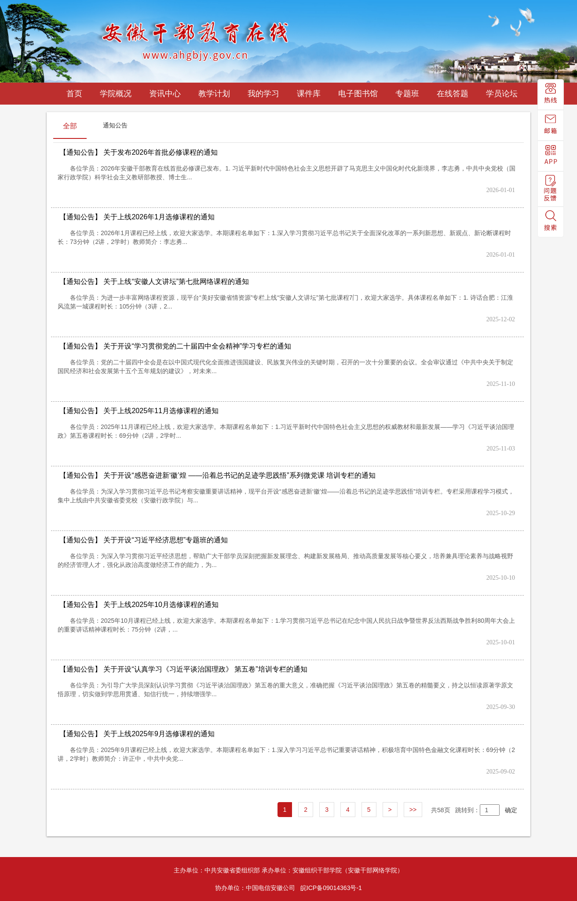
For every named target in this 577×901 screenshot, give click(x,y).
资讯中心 (165, 93)
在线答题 (452, 93)
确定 (508, 810)
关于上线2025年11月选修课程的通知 (139, 410)
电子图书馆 (358, 93)
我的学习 (263, 93)
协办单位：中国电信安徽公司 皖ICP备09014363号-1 (288, 887)
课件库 (309, 93)
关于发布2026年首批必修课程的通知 (138, 152)
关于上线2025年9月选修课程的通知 (137, 734)
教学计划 (214, 93)
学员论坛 (502, 93)
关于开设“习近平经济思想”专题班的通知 (143, 540)
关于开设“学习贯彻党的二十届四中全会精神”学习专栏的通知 (175, 346)
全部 (70, 126)
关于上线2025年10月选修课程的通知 (139, 604)
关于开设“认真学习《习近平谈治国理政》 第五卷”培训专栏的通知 (183, 669)
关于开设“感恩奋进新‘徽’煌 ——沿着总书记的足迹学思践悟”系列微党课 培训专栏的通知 (217, 475)
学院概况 (115, 93)
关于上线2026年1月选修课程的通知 (137, 217)
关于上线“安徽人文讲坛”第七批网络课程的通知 (154, 281)
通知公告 (115, 125)
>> (412, 809)
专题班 (407, 93)
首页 (74, 93)
